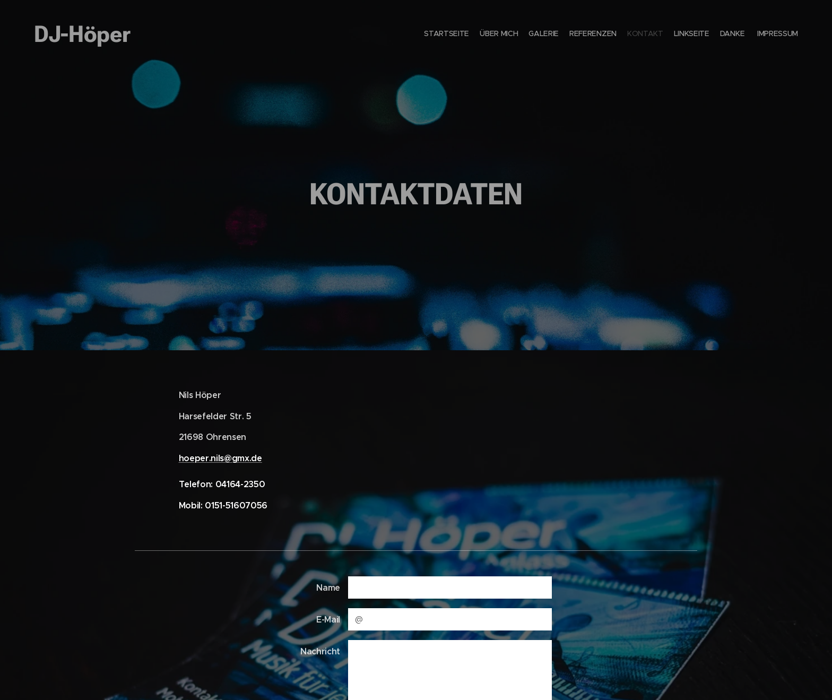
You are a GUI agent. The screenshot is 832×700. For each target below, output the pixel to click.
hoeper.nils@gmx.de (220, 457)
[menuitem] (725, 34)
